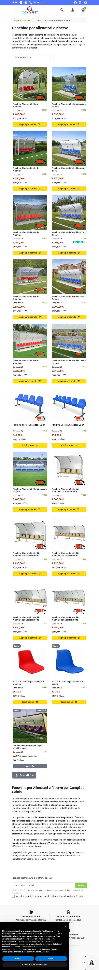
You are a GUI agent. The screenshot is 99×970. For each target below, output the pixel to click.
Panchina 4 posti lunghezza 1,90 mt (29, 425)
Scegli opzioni (30, 445)
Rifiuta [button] (18, 958)
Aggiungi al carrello (30, 124)
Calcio (39, 20)
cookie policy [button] (48, 939)
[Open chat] (91, 962)
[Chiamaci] (37, 2)
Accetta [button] (51, 958)
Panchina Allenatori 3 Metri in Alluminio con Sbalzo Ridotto (26, 554)
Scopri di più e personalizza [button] (34, 965)
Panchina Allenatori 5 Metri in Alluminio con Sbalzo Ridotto (26, 618)
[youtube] (85, 2)
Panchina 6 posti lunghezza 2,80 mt (68, 425)
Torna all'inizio (24, 775)
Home (16, 20)
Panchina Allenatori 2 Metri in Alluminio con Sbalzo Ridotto (65, 490)
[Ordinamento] (33, 58)
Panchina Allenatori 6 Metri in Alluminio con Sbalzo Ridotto (65, 618)
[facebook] (75, 2)
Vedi (30, 766)
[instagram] (80, 2)
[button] (62, 10)
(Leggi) (79, 896)
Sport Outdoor (28, 20)
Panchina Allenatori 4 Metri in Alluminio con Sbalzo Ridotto (65, 554)
